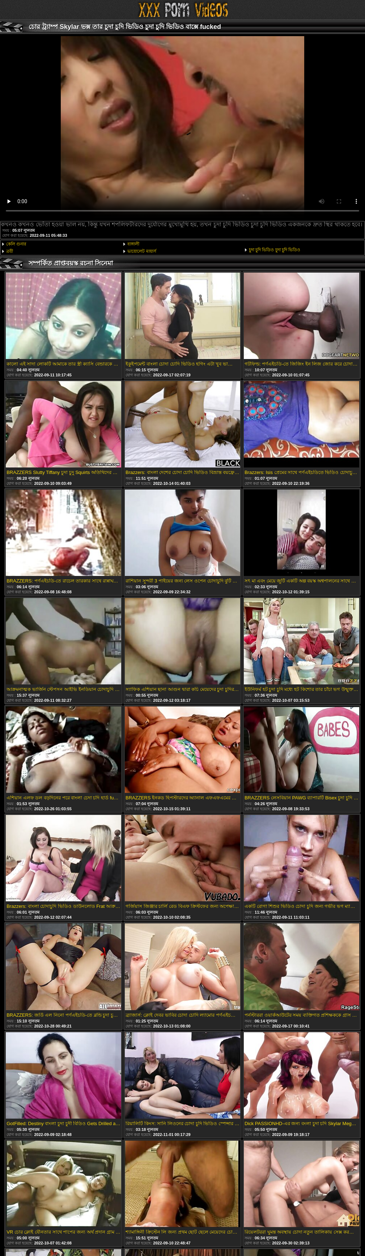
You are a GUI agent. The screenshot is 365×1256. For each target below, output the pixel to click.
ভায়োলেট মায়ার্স (141, 251)
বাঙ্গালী (133, 244)
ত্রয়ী (9, 251)
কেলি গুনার (16, 244)
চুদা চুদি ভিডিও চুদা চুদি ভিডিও (275, 249)
